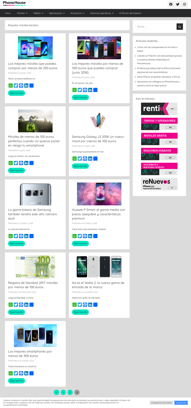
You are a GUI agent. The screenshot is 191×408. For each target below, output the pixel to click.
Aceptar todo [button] (181, 403)
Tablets (38, 13)
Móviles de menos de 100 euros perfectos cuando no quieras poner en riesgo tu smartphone (34, 141)
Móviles (22, 13)
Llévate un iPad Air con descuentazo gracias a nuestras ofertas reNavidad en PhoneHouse (159, 59)
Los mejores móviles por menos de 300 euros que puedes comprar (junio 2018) (97, 68)
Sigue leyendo (16, 93)
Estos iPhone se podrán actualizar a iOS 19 (158, 77)
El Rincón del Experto (130, 13)
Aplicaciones (57, 13)
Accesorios (77, 13)
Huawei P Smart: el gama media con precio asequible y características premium (98, 214)
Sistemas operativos (102, 13)
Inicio (8, 13)
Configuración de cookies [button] (161, 403)
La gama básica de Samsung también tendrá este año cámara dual (32, 214)
